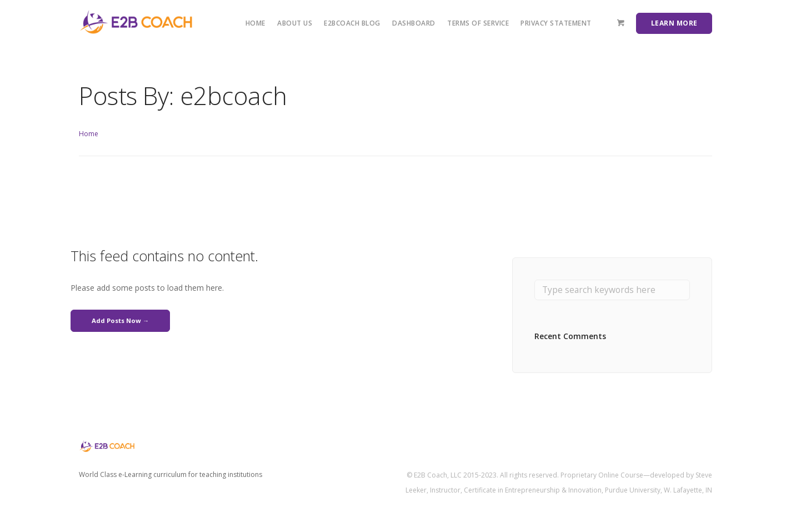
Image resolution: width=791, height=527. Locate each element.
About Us (294, 23)
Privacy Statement (556, 23)
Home (256, 23)
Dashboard (413, 23)
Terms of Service (478, 23)
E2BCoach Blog (352, 23)
